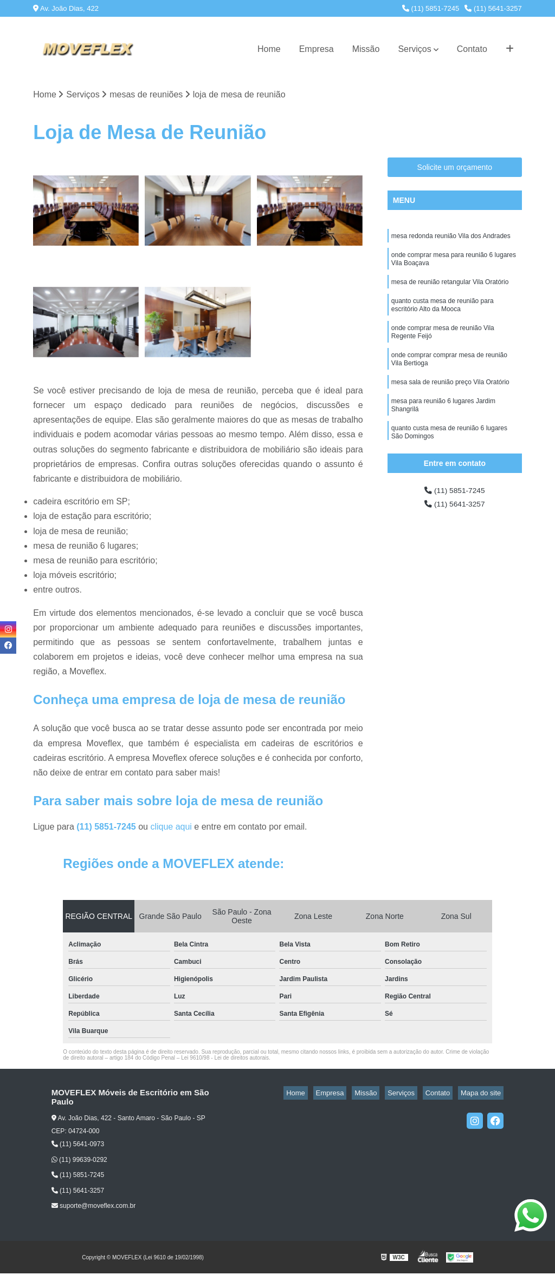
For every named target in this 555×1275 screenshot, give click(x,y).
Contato (472, 49)
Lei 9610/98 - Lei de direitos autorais (225, 1059)
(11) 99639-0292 (79, 1161)
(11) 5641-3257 (493, 8)
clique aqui (171, 828)
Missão (366, 49)
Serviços (414, 49)
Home (269, 49)
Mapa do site (483, 1094)
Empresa (316, 49)
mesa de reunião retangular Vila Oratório (450, 289)
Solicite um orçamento (455, 168)
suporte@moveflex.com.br (93, 1207)
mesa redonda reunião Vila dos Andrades (451, 238)
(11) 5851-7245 (431, 8)
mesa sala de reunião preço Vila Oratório (450, 400)
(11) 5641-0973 (77, 1145)
